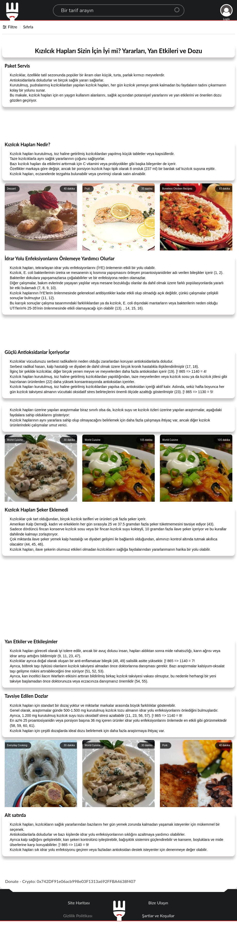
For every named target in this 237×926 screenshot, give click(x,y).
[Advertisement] (119, 124)
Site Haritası (79, 902)
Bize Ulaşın (158, 902)
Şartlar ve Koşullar (158, 915)
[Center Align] (179, 8)
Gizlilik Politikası (77, 915)
